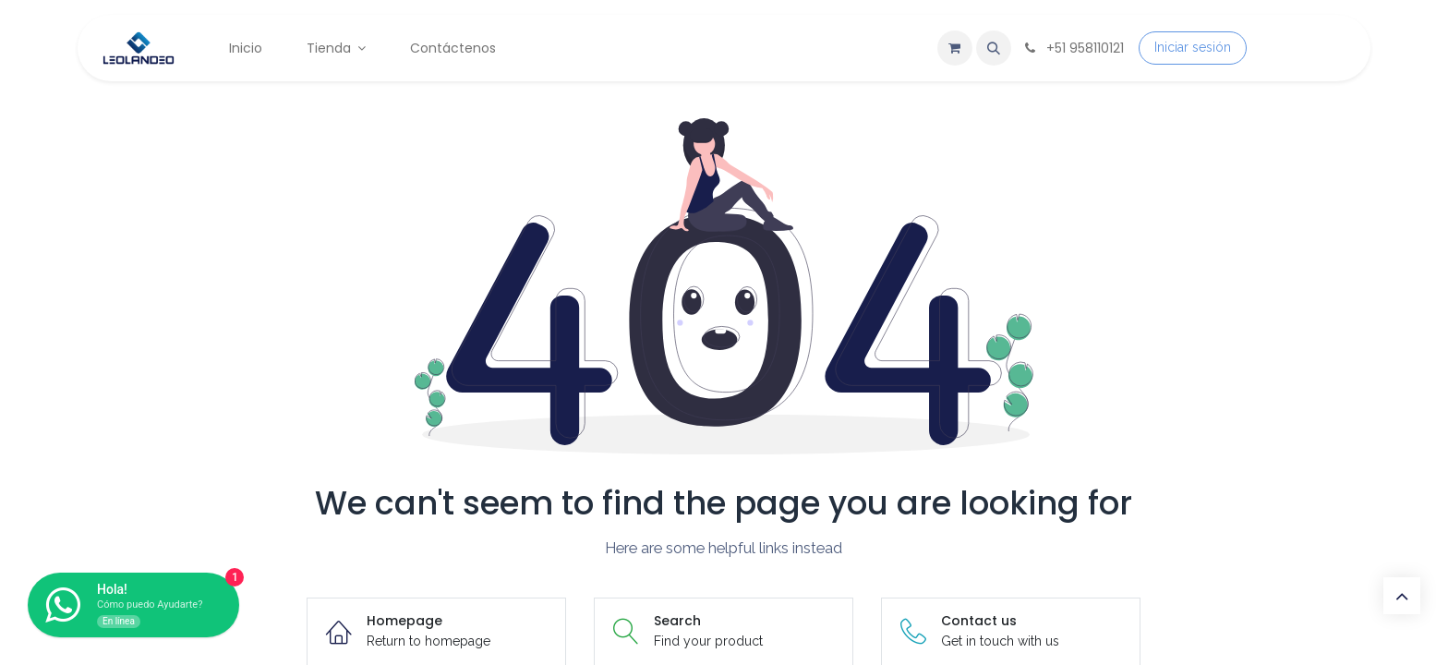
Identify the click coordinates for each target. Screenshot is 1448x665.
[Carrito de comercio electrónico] (954, 48)
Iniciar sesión (1192, 47)
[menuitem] (245, 48)
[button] (993, 48)
